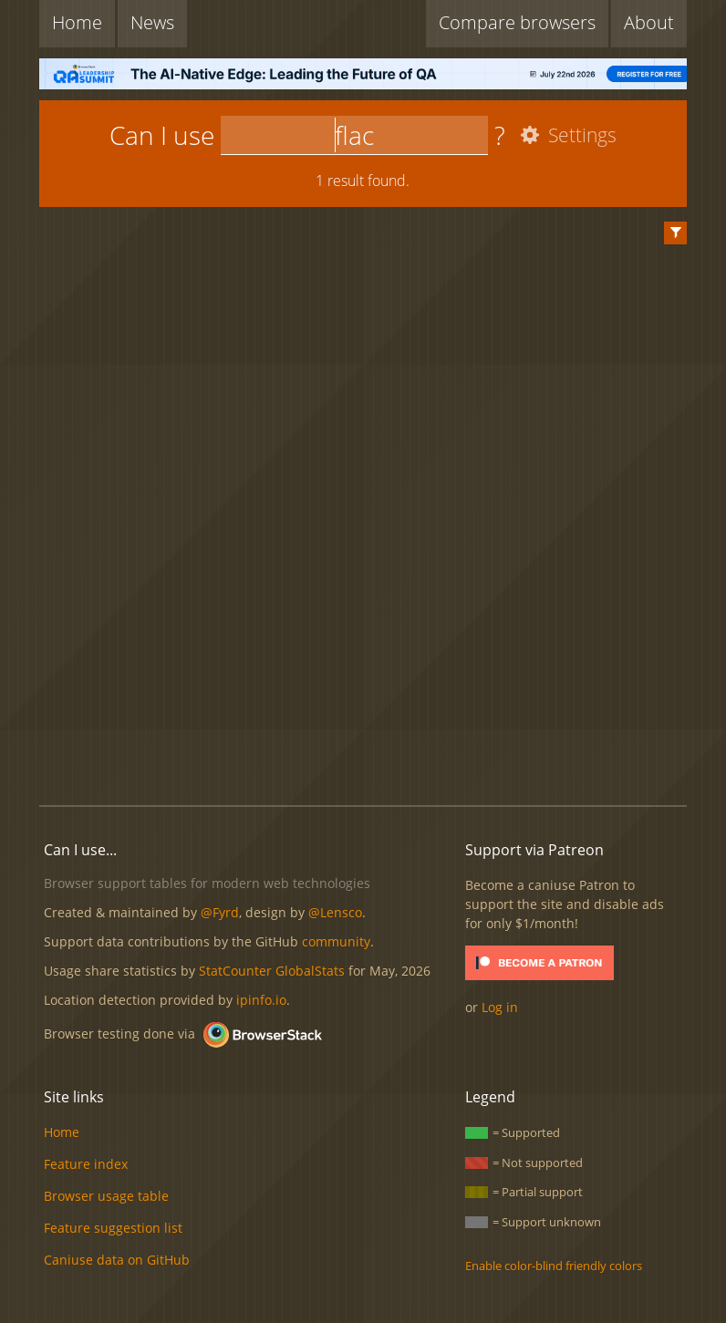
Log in (500, 1007)
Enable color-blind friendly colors (553, 1265)
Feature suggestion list (113, 1227)
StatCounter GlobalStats (272, 970)
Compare (517, 22)
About (649, 22)
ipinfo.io (261, 999)
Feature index (86, 1164)
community (336, 941)
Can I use (161, 135)
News (152, 22)
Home (77, 22)
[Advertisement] (371, 729)
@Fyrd (220, 912)
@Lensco (335, 912)
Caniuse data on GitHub (117, 1259)
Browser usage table (106, 1195)
